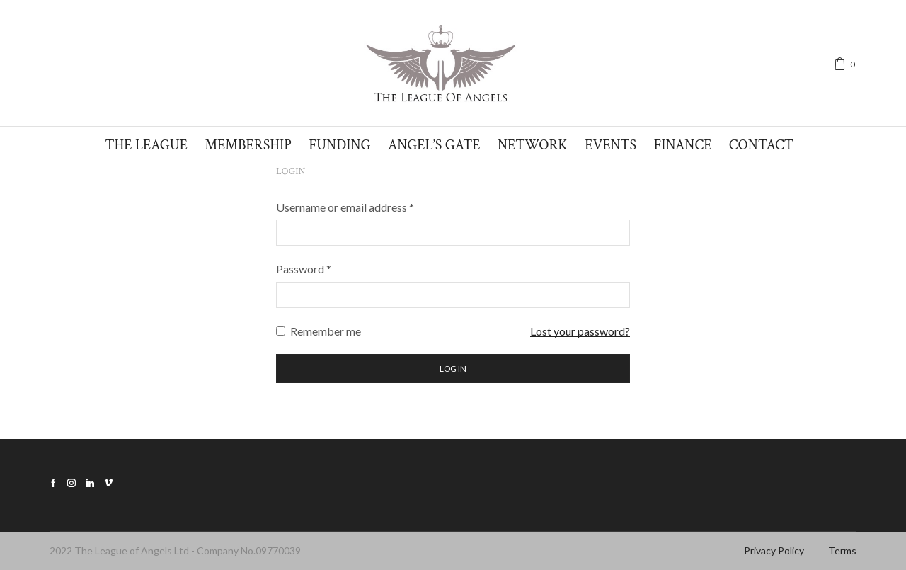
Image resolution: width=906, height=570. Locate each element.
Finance (683, 145)
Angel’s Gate (434, 145)
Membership (248, 145)
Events (610, 145)
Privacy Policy (774, 551)
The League (146, 145)
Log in (453, 368)
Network (533, 145)
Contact (761, 145)
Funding (339, 145)
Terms (842, 551)
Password (303, 268)
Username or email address (345, 207)
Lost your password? (580, 331)
